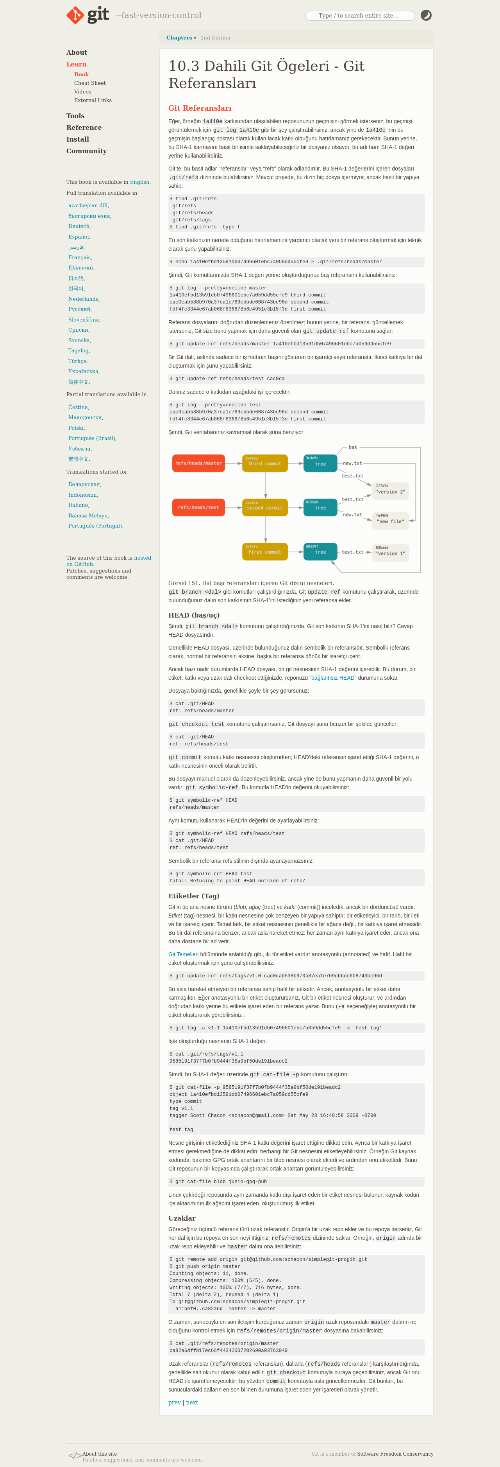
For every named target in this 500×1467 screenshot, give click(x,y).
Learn (76, 64)
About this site (99, 1454)
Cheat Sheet (90, 83)
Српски (78, 330)
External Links (93, 100)
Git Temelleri (183, 954)
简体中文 (78, 382)
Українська (83, 371)
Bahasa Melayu (88, 516)
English (140, 182)
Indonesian (82, 495)
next (192, 1402)
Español (78, 237)
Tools (75, 116)
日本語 (76, 278)
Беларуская (84, 484)
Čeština (78, 407)
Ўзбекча (79, 449)
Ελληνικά (80, 268)
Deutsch (78, 226)
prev (174, 1402)
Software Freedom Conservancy (395, 1454)
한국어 (76, 288)
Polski (76, 428)
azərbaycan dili (87, 205)
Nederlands (83, 299)
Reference (84, 127)
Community (86, 151)
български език (89, 216)
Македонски (85, 417)
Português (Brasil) (91, 438)
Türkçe (77, 361)
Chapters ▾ (181, 38)
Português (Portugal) (95, 526)
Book (81, 74)
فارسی (75, 247)
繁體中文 (78, 459)
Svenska (79, 340)
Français (79, 257)
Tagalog (78, 351)
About (76, 52)
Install (77, 139)
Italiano (78, 505)
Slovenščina (83, 320)
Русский (79, 309)
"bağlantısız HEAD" (332, 678)
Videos (82, 92)
